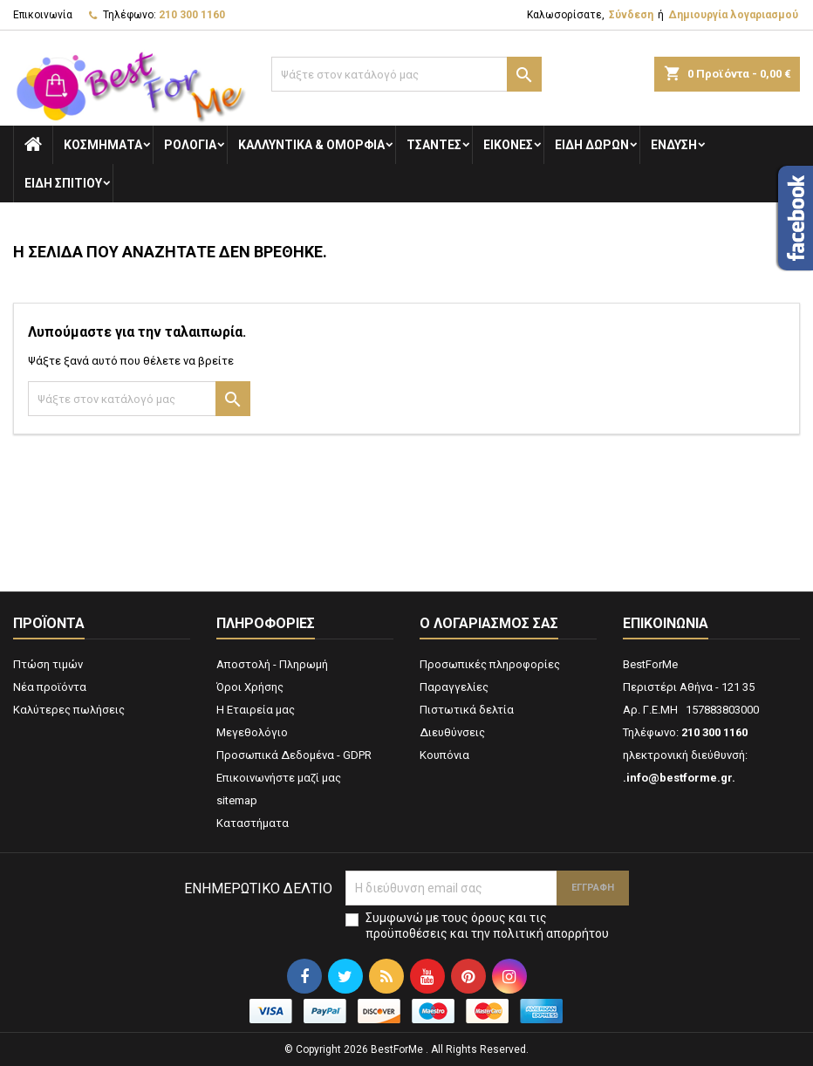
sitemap (236, 800)
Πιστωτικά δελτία (467, 709)
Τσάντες (433, 145)
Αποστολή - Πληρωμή (272, 664)
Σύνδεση (631, 15)
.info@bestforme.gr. (679, 777)
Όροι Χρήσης (250, 687)
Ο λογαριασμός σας (489, 623)
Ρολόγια (190, 145)
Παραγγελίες (454, 687)
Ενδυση (674, 145)
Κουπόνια (444, 755)
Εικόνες (508, 145)
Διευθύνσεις (452, 732)
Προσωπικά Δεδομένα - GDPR (294, 755)
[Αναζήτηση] (407, 74)
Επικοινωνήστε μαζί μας (278, 777)
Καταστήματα (252, 823)
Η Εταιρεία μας (255, 709)
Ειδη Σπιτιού (63, 183)
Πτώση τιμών (48, 664)
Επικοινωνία (42, 15)
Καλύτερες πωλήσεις (69, 709)
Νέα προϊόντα (49, 687)
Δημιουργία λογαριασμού (733, 15)
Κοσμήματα (103, 145)
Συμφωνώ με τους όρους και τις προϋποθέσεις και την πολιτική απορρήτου (487, 925)
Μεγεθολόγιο (252, 732)
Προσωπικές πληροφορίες (490, 664)
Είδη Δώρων (592, 145)
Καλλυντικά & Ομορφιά (311, 145)
